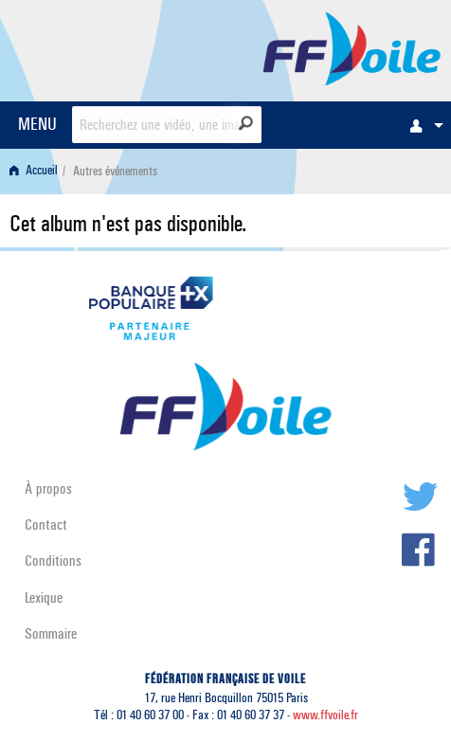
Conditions (53, 561)
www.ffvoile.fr (325, 715)
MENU (37, 124)
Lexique (44, 597)
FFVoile (352, 47)
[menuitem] (421, 125)
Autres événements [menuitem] (115, 171)
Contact (46, 525)
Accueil (33, 171)
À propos (48, 489)
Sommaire (51, 633)
